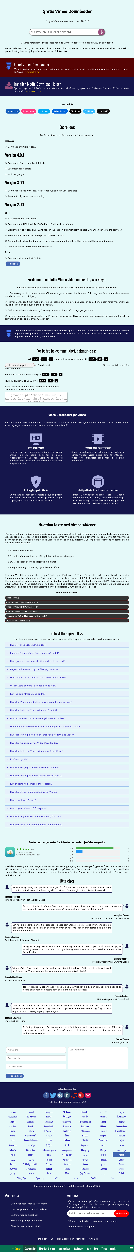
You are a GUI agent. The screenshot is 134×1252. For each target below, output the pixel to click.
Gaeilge (49, 1141)
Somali (49, 1170)
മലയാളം (121, 1151)
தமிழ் (12, 1174)
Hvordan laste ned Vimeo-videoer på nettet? (32, 711)
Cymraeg (40, 1179)
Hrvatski (121, 1123)
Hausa (12, 1137)
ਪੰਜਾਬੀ (85, 1161)
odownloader (112, 1222)
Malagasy (85, 1151)
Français (48, 1113)
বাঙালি (85, 1118)
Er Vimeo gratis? (17, 760)
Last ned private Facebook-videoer (29, 1210)
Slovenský (12, 1170)
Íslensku (121, 1137)
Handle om (41, 1240)
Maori (30, 1156)
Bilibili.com (89, 111)
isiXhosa (58, 1179)
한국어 (48, 1146)
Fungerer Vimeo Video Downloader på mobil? (33, 654)
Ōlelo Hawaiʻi (30, 1137)
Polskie (49, 1161)
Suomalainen (121, 1128)
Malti (12, 1156)
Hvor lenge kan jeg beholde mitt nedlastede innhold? (36, 679)
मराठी (48, 1156)
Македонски (67, 1151)
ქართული (49, 1132)
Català (12, 1123)
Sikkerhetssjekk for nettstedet (26, 1227)
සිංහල (121, 1165)
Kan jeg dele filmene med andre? (26, 695)
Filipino (103, 1128)
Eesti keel (85, 1128)
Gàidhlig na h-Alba (30, 1165)
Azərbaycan (31, 1118)
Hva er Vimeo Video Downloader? (26, 646)
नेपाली (103, 1156)
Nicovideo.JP (103, 111)
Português (67, 1161)
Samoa (12, 1165)
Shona (85, 1165)
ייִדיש (76, 1179)
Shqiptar (85, 1113)
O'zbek (121, 1174)
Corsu (103, 1123)
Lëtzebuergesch (49, 1151)
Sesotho (67, 1165)
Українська (85, 1174)
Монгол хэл (67, 1156)
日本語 (85, 1141)
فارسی (30, 1161)
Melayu (103, 1151)
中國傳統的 (85, 1123)
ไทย (49, 1174)
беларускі (67, 1118)
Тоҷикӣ (121, 1170)
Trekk (104, 1248)
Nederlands (49, 1128)
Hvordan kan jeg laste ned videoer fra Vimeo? (33, 768)
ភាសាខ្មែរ (31, 1146)
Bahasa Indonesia (31, 1141)
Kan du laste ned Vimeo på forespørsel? (29, 785)
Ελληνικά (85, 1132)
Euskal (49, 1118)
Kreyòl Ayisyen (121, 1132)
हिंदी (67, 1137)
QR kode (72, 1222)
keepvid (89, 1228)
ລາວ (103, 1146)
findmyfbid (84, 1222)
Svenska (103, 1170)
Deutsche (67, 1132)
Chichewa (49, 1123)
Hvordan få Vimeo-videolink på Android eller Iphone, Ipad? (39, 703)
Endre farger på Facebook (24, 1216)
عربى (121, 1113)
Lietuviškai (30, 1151)
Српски (49, 1165)
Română (103, 1161)
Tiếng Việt (21, 1179)
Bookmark (78, 1248)
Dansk (30, 1128)
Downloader (30, 1248)
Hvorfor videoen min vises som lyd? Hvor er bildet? (35, 719)
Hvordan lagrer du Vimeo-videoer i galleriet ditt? (34, 826)
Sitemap (93, 1240)
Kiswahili (85, 1170)
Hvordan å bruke (47, 1248)
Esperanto (67, 1128)
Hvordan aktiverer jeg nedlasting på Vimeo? (32, 793)
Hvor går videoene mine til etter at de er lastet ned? (36, 662)
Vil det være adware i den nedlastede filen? (31, 687)
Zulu (112, 1179)
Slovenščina (31, 1170)
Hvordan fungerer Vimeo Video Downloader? (32, 744)
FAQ (96, 1248)
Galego (31, 1132)
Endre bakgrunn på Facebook (26, 1222)
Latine (121, 1146)
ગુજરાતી (103, 1132)
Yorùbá (94, 1179)
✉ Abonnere (121, 1215)
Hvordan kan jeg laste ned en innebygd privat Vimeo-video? (40, 736)
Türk (67, 1174)
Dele (89, 1248)
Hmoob (85, 1137)
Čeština (12, 1128)
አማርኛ (103, 1113)
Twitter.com (44, 111)
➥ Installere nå (12, 263)
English (13, 1113)
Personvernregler (65, 1240)
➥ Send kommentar (14, 1077)
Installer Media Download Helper (37, 84)
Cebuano (30, 1123)
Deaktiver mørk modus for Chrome (29, 1205)
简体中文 (67, 1123)
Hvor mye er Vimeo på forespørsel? (27, 809)
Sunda (67, 1170)
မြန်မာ (85, 1156)
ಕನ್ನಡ (121, 1141)
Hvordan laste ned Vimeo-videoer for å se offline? (35, 752)
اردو (103, 1174)
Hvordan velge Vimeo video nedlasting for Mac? (34, 817)
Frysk (12, 1132)
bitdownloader (75, 1228)
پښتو (12, 1161)
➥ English (16, 1248)
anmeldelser (64, 1248)
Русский (121, 1161)
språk (112, 1248)
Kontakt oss (82, 1240)
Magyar (103, 1137)
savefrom (98, 1222)
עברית (49, 1137)
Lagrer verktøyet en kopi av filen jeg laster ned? (33, 670)
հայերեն (13, 1118)
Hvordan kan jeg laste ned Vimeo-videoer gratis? (34, 777)
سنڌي (103, 1165)
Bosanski (103, 1118)
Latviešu (12, 1151)
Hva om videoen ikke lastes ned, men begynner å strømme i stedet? (44, 728)
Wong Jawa (103, 1141)
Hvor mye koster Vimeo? (21, 801)
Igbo (12, 1141)
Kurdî (67, 1146)
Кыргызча (85, 1146)
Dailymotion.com (60, 111)
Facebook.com (12, 111)
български (121, 1118)
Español (31, 1113)
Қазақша (12, 1146)
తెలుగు (31, 1174)
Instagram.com (28, 111)
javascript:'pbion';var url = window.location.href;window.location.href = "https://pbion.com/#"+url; (36, 397)
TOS (51, 1240)
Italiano (67, 1141)
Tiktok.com (75, 111)
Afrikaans (67, 1113)
